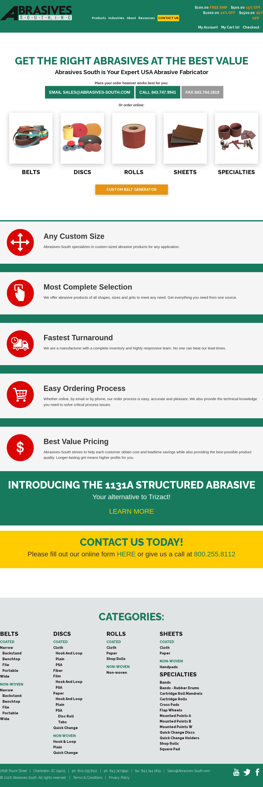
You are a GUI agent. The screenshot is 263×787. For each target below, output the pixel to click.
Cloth (58, 648)
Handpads (169, 667)
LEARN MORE (131, 511)
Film (57, 676)
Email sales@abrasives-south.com (89, 92)
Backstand (12, 653)
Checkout (251, 27)
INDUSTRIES (116, 18)
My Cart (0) (230, 27)
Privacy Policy (119, 778)
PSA (59, 665)
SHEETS (185, 172)
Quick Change (65, 728)
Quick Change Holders (179, 738)
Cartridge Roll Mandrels (181, 693)
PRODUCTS (99, 18)
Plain (60, 659)
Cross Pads (169, 705)
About (131, 18)
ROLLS (133, 172)
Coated (7, 642)
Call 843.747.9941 (157, 92)
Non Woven (64, 736)
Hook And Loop (69, 653)
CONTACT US (168, 18)
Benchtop (11, 659)
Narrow (6, 648)
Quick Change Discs (177, 732)
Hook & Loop (64, 742)
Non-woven (11, 684)
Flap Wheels (171, 710)
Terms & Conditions (87, 778)
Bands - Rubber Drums (179, 688)
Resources (146, 18)
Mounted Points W (176, 727)
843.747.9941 (118, 771)
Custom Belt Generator (131, 189)
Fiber (58, 671)
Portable (10, 671)
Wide (4, 676)
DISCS (82, 172)
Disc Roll (66, 716)
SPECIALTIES (236, 172)
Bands (165, 682)
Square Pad (170, 749)
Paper (58, 693)
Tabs (62, 722)
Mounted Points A (175, 716)
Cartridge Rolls (173, 699)
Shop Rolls (116, 659)
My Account (208, 27)
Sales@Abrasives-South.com (188, 771)
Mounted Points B (175, 721)
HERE (126, 554)
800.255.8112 (214, 554)
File (5, 665)
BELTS (30, 172)
